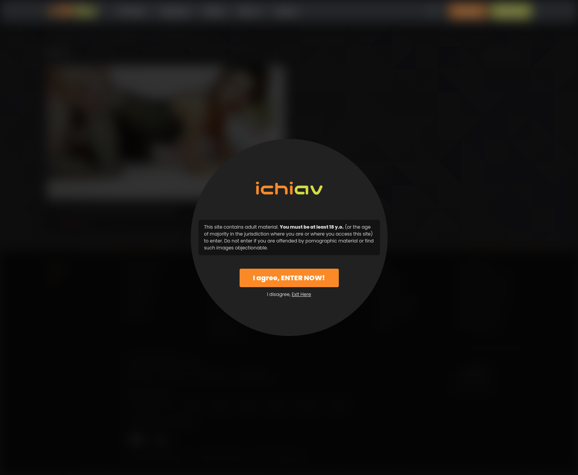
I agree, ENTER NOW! (289, 278)
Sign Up (511, 11)
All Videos (131, 11)
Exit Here (301, 294)
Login (468, 11)
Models (214, 11)
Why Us (249, 11)
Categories (174, 11)
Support (286, 11)
